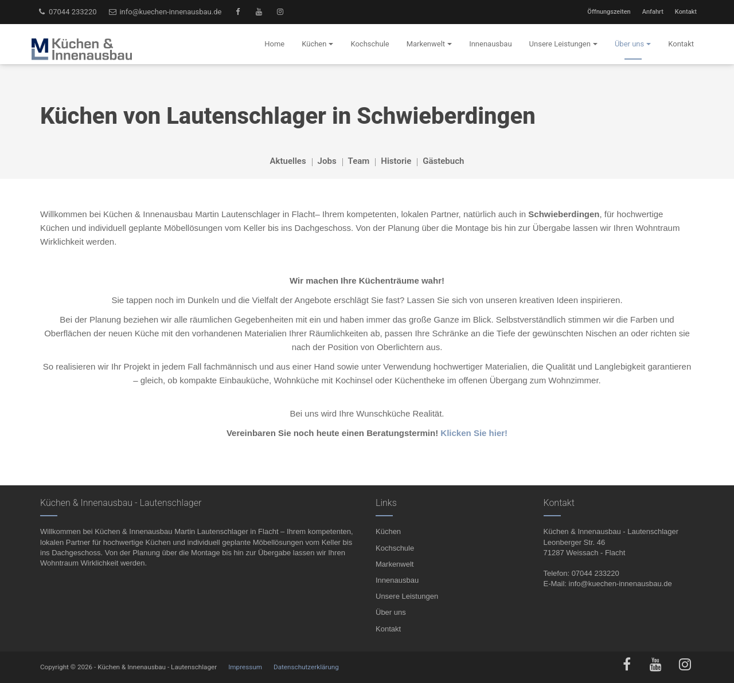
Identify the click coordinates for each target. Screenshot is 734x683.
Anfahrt (652, 11)
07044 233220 (67, 11)
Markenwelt (394, 564)
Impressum (245, 667)
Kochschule (395, 548)
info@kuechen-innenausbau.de (165, 11)
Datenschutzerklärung (306, 667)
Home (274, 44)
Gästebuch (443, 161)
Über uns (391, 612)
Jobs (327, 161)
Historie (396, 161)
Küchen (388, 531)
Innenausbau (397, 580)
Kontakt (686, 11)
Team (359, 161)
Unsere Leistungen (407, 596)
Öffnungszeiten (608, 11)
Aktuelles (288, 161)
